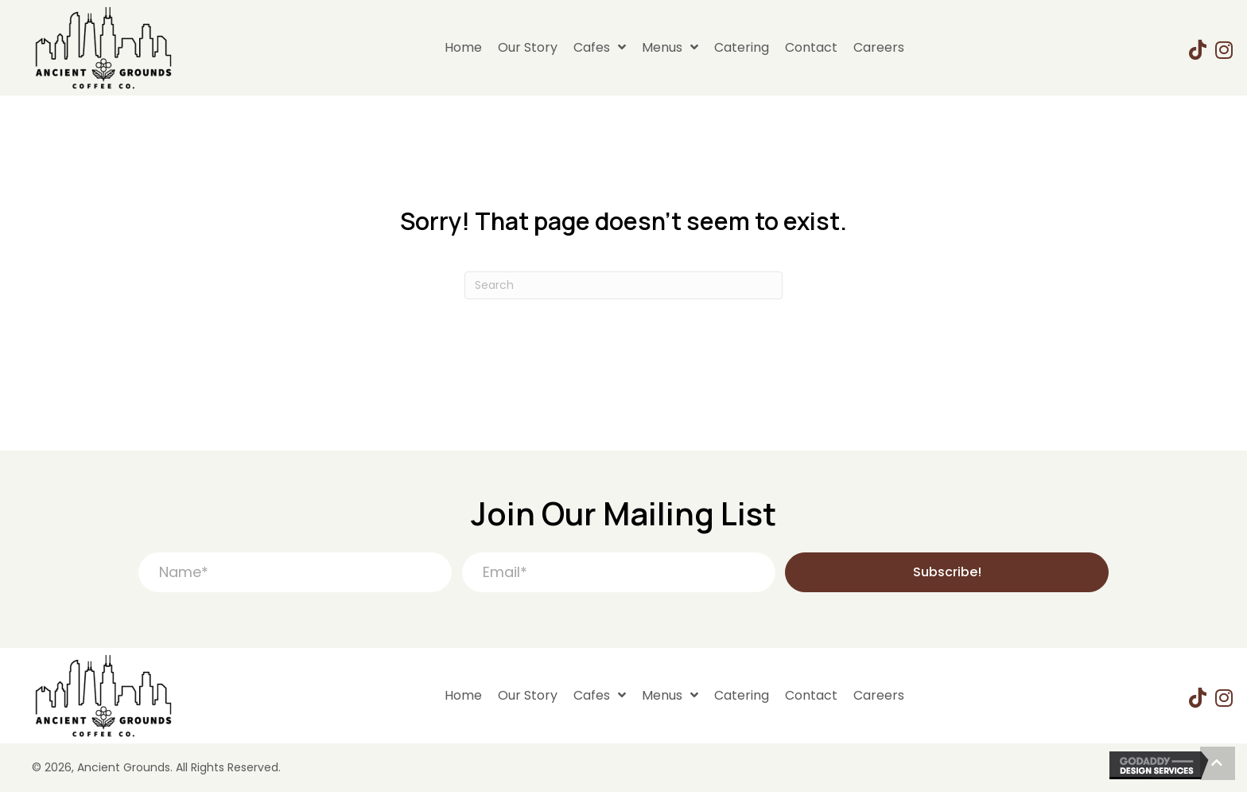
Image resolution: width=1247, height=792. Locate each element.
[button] (947, 572)
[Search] (623, 285)
